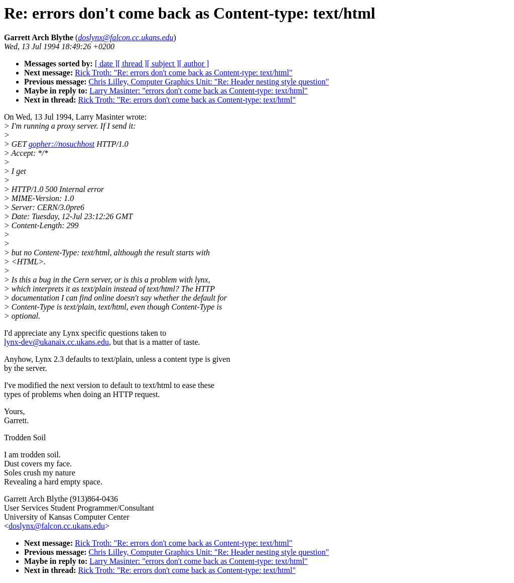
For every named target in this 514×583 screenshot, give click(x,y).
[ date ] (106, 63)
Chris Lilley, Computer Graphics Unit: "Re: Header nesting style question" (209, 81)
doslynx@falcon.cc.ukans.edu (57, 526)
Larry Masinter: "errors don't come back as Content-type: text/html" (198, 90)
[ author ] (194, 63)
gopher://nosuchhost (62, 144)
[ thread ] (132, 63)
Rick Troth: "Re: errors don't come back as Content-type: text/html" (183, 72)
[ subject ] (163, 63)
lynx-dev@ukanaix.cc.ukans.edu (56, 342)
